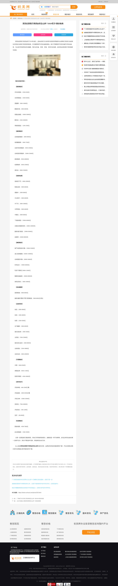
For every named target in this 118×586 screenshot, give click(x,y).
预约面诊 (22, 34)
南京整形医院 (73, 10)
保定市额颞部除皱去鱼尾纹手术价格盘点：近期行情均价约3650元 (31, 487)
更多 (103, 23)
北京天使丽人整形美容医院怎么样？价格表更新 (29, 501)
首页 (32, 14)
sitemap (73, 566)
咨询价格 (43, 34)
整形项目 (68, 14)
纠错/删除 (62, 29)
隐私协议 (43, 556)
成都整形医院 (66, 10)
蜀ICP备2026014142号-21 (40, 568)
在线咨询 (63, 34)
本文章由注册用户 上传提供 (49, 29)
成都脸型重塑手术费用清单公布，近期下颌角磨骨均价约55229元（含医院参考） (35, 483)
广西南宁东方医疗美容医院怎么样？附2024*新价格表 (30, 498)
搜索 (73, 7)
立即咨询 (98, 7)
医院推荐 (91, 14)
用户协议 (43, 553)
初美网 (13, 18)
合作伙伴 (56, 547)
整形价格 (56, 14)
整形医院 (44, 14)
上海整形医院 (50, 10)
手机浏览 (91, 532)
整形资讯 (79, 14)
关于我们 (43, 547)
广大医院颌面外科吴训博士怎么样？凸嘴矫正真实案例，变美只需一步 (32, 479)
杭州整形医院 (58, 10)
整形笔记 (102, 14)
